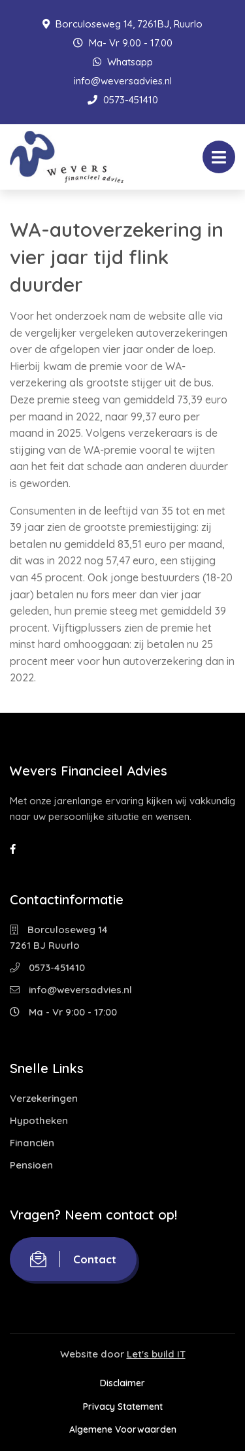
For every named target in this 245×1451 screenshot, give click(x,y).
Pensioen (31, 1165)
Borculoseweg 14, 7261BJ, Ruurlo (122, 24)
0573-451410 (123, 100)
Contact (73, 1259)
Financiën (32, 1142)
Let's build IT (156, 1354)
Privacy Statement (123, 1406)
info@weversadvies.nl (123, 81)
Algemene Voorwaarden (122, 1429)
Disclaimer (122, 1383)
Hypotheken (39, 1120)
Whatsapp (123, 62)
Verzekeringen (44, 1098)
